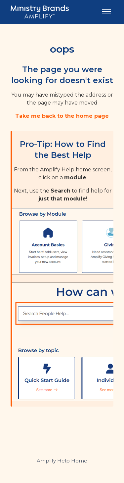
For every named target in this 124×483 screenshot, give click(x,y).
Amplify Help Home (62, 461)
